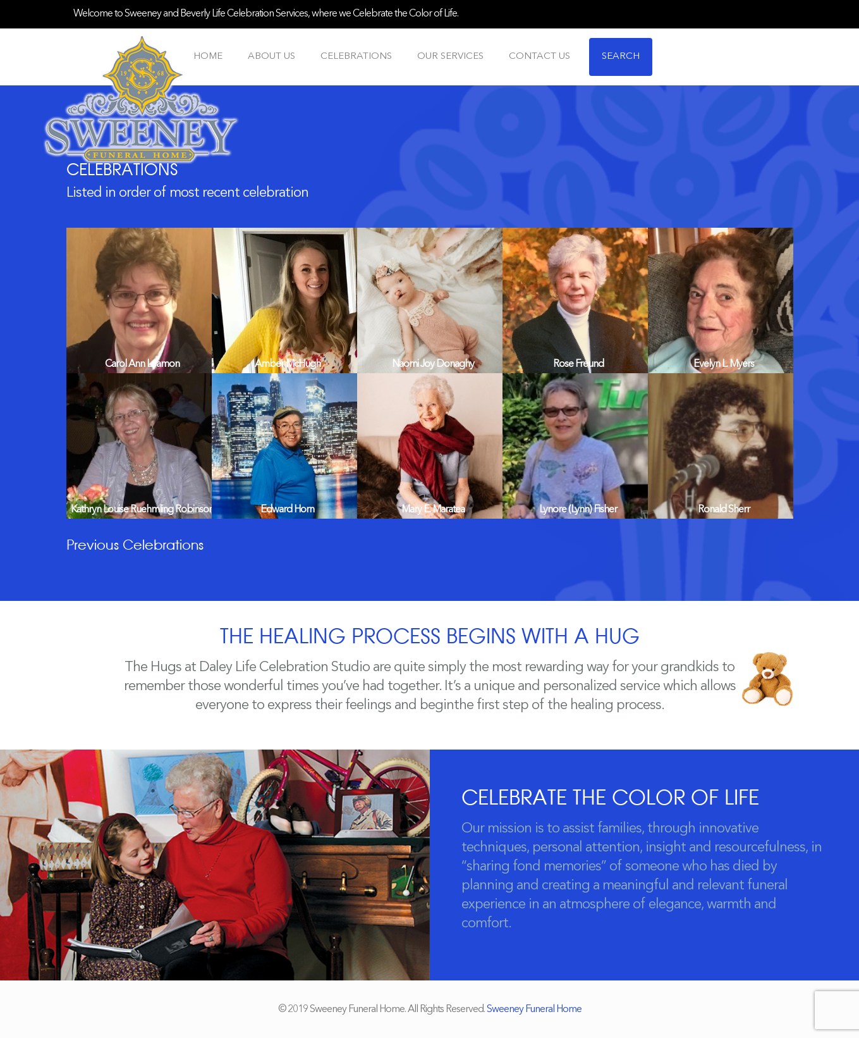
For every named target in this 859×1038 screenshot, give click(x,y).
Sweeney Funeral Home (534, 1009)
